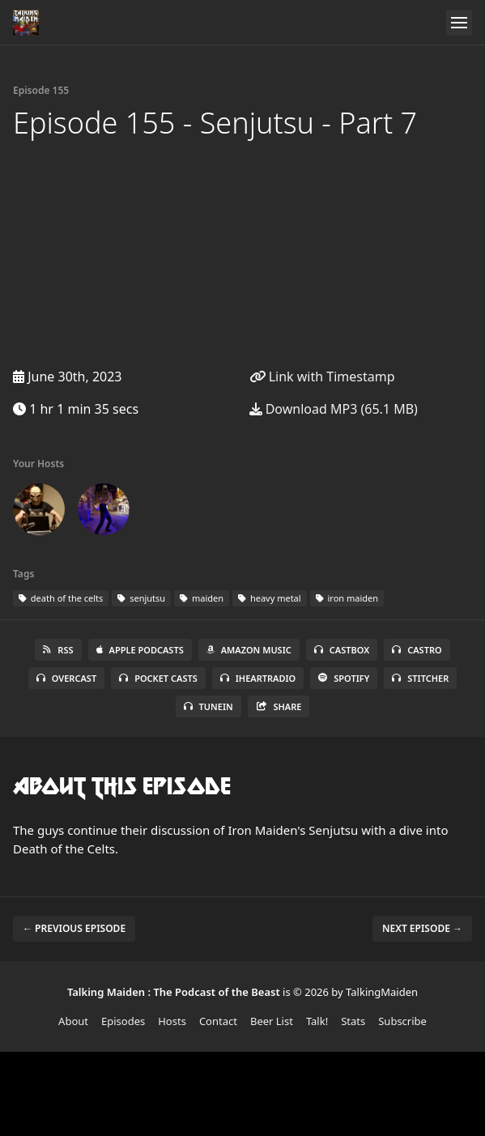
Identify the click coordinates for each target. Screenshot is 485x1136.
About (73, 1021)
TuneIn (208, 706)
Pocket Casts (158, 678)
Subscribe (402, 1021)
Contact (218, 1021)
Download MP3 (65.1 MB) (333, 409)
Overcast (66, 678)
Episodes (123, 1021)
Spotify (343, 678)
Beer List (271, 1021)
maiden (201, 598)
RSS (58, 650)
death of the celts (61, 598)
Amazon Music (248, 650)
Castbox (341, 650)
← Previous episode (74, 928)
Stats (353, 1021)
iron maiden (347, 598)
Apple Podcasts (140, 650)
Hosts (172, 1021)
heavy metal (269, 598)
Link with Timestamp (322, 376)
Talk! (317, 1021)
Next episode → (422, 928)
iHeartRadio (258, 678)
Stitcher (420, 678)
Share (279, 706)
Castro (416, 650)
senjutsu (141, 598)
